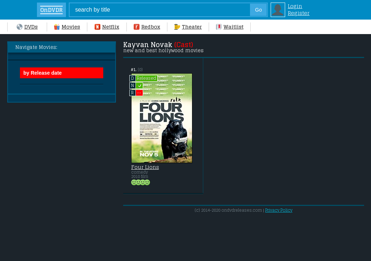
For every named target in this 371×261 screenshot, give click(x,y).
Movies (67, 26)
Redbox (147, 26)
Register (298, 12)
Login (295, 6)
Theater (188, 26)
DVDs (27, 26)
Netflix (107, 26)
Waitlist (229, 26)
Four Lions (145, 167)
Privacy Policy (278, 210)
